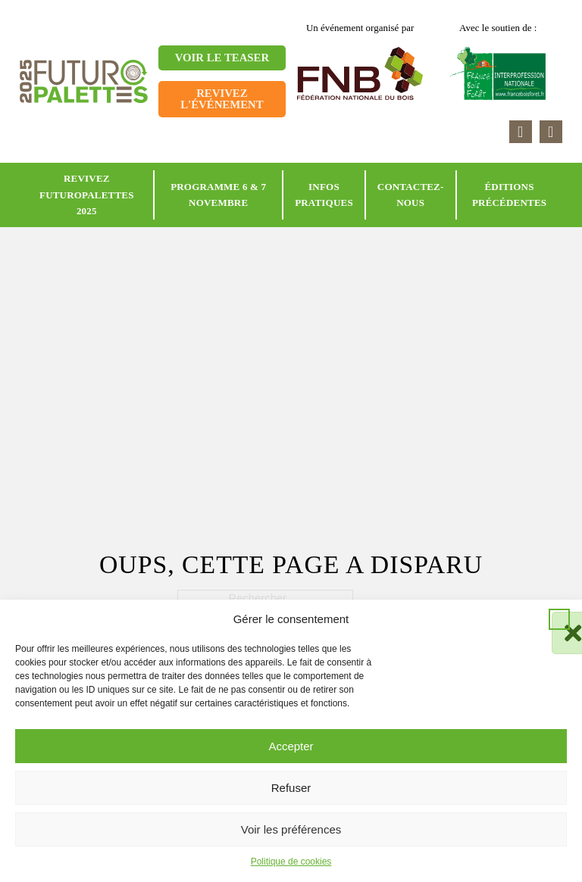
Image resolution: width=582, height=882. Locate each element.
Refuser (291, 787)
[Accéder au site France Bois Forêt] (498, 72)
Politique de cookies (291, 861)
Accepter (290, 746)
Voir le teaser (222, 57)
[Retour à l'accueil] (84, 80)
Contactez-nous (410, 195)
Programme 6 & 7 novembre (218, 195)
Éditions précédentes (509, 195)
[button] (559, 619)
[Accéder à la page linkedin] (520, 131)
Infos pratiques (324, 195)
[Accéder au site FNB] (360, 72)
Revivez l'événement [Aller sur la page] (221, 99)
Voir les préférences (291, 829)
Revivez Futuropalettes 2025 (86, 195)
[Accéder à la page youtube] (551, 131)
